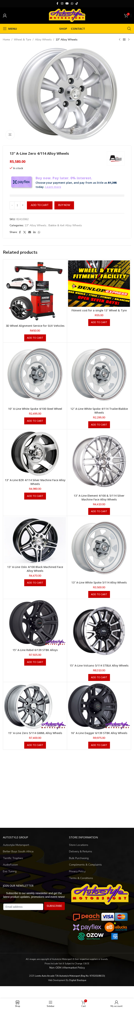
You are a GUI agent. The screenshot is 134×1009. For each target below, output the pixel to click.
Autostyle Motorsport (16, 849)
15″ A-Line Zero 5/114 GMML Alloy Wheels (35, 737)
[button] (35, 342)
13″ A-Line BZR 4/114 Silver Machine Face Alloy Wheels (35, 486)
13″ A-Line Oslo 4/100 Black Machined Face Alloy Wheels (35, 573)
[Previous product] (119, 39)
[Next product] (129, 39)
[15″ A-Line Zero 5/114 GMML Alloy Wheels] (35, 710)
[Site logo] (67, 15)
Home (6, 39)
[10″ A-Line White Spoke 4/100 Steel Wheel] (35, 379)
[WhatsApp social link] (72, 3)
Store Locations (78, 849)
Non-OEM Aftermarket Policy (67, 972)
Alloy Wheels (43, 39)
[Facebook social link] (57, 3)
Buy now (64, 209)
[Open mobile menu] (10, 28)
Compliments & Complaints (85, 869)
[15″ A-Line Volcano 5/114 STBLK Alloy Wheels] (99, 635)
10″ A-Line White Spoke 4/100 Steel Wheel (35, 413)
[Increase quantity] (22, 210)
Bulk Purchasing (79, 862)
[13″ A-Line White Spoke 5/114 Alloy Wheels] (99, 552)
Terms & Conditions (81, 882)
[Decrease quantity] (12, 210)
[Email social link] (29, 236)
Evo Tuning (10, 875)
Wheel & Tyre (22, 39)
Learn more (49, 191)
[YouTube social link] (67, 3)
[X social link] (24, 236)
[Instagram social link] (62, 3)
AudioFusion (10, 869)
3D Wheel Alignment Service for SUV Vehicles (35, 330)
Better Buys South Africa (18, 856)
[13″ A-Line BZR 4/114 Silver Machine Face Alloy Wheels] (35, 458)
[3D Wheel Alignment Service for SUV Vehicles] (35, 296)
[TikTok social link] (76, 3)
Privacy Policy (77, 875)
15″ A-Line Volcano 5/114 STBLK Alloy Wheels (99, 670)
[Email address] (23, 911)
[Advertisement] (67, 793)
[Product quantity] (17, 210)
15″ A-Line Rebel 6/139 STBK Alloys (35, 654)
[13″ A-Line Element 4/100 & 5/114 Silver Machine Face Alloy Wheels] (99, 465)
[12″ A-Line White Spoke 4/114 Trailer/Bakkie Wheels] (99, 379)
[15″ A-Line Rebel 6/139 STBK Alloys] (35, 627)
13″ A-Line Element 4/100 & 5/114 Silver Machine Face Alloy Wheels (99, 501)
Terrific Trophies (13, 862)
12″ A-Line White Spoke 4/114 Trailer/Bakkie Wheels (99, 415)
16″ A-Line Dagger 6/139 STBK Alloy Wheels (99, 737)
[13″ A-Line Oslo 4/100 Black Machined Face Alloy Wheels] (35, 544)
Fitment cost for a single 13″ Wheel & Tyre (99, 314)
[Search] (129, 28)
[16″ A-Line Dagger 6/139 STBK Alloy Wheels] (99, 710)
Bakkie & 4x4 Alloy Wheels (65, 229)
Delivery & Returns (80, 856)
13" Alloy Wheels (66, 39)
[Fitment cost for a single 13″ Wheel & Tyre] (99, 288)
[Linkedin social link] (34, 236)
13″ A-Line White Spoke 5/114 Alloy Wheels (99, 586)
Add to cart (40, 209)
